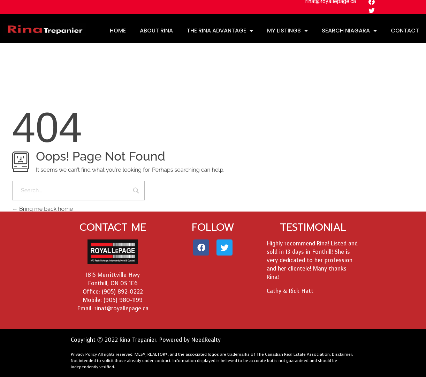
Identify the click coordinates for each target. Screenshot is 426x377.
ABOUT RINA (156, 31)
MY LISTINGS (287, 30)
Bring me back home (42, 209)
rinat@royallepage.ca (121, 308)
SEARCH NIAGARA (349, 30)
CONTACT (405, 31)
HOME (118, 31)
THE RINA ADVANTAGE (220, 30)
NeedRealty (206, 339)
